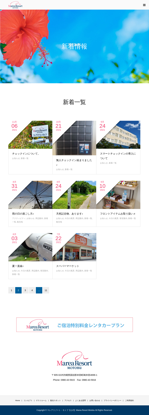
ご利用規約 (129, 400)
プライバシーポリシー (112, 400)
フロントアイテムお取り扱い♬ (117, 213)
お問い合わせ (94, 400)
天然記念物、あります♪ (69, 213)
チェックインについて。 (26, 153)
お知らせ (16, 158)
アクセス (68, 400)
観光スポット (55, 400)
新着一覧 (24, 158)
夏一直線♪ (18, 266)
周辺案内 (39, 218)
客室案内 (123, 218)
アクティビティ (19, 218)
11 (46, 290)
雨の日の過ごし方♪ (23, 213)
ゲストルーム (41, 400)
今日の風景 (69, 218)
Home (17, 400)
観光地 (20, 222)
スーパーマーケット (67, 266)
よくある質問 (80, 400)
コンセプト (28, 400)
